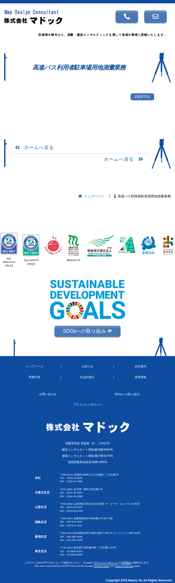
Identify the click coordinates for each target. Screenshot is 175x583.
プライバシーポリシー (106, 562)
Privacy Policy (101, 566)
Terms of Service (124, 566)
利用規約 (126, 562)
